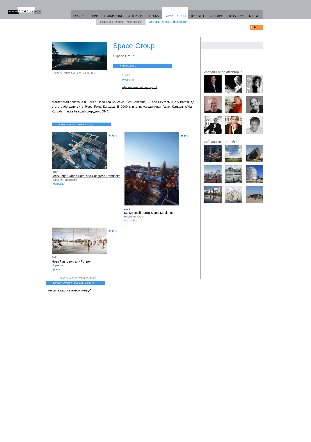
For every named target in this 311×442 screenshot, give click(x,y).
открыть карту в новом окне (69, 290)
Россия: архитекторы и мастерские (119, 21)
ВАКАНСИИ (236, 16)
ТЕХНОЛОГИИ (113, 16)
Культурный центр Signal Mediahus (149, 212)
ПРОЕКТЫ (197, 16)
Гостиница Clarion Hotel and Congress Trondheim (86, 176)
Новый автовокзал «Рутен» (71, 261)
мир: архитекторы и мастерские (168, 21)
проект (56, 269)
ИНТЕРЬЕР (135, 16)
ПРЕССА (153, 16)
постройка (58, 183)
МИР (95, 16)
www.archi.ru (24, 10)
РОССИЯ (79, 16)
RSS (257, 27)
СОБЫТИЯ (216, 16)
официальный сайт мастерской (139, 87)
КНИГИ (253, 16)
